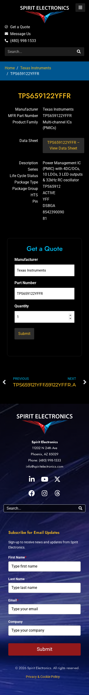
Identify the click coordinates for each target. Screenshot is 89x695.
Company (15, 622)
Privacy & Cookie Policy (43, 677)
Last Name (16, 579)
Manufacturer (26, 259)
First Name (17, 557)
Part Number (25, 283)
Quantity (21, 306)
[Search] (78, 51)
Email (13, 600)
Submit (44, 649)
